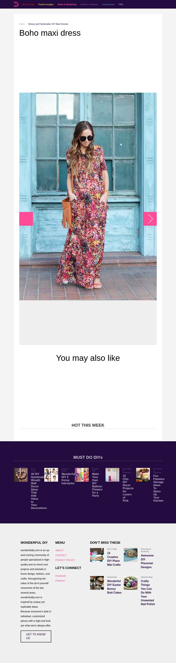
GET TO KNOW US (36, 636)
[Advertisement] (88, 65)
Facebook (60, 575)
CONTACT (61, 555)
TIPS (121, 4)
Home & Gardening (67, 4)
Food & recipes (45, 4)
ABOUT (59, 550)
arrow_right (148, 219)
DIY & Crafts (28, 4)
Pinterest (60, 580)
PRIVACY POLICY (65, 560)
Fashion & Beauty (89, 4)
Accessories (108, 4)
